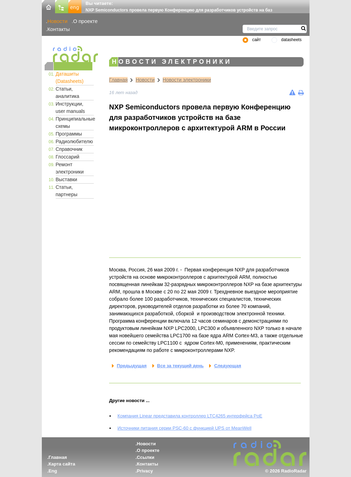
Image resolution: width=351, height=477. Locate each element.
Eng (52, 471)
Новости (57, 21)
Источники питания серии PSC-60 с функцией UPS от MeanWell (184, 428)
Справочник (69, 149)
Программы (69, 134)
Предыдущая (131, 365)
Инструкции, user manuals (70, 107)
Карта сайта (61, 464)
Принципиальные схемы (75, 122)
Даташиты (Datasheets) (70, 77)
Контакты (58, 29)
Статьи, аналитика (67, 92)
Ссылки (145, 457)
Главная (118, 80)
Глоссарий (67, 157)
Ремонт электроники (70, 168)
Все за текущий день (180, 365)
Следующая (227, 365)
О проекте (85, 21)
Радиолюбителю (74, 141)
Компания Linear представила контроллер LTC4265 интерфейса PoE (189, 415)
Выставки (66, 179)
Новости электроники (187, 80)
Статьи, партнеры (67, 190)
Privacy (145, 471)
